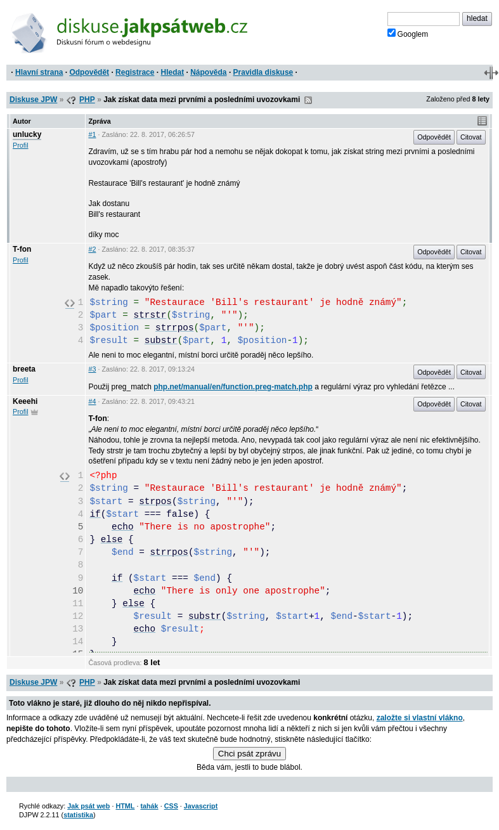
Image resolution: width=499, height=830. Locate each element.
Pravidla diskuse (263, 72)
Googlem (408, 34)
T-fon (22, 249)
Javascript (200, 806)
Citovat (471, 137)
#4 (92, 401)
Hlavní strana (39, 72)
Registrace (134, 72)
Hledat (172, 72)
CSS (171, 806)
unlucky (27, 134)
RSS (308, 100)
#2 (92, 249)
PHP (87, 99)
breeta (24, 369)
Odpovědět (89, 72)
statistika (78, 815)
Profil (21, 145)
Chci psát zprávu (249, 753)
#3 (92, 369)
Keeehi (25, 401)
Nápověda (208, 72)
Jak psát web (88, 806)
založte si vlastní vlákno (420, 717)
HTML (124, 806)
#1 (92, 134)
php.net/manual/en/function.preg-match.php (233, 386)
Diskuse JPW (33, 99)
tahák (149, 806)
